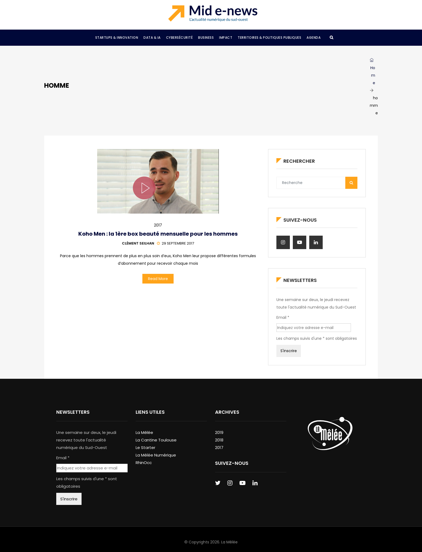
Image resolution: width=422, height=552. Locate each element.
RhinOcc (144, 462)
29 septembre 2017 (175, 243)
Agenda (314, 37)
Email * (282, 317)
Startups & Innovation (116, 37)
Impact (225, 37)
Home (372, 72)
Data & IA (152, 37)
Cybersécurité (179, 37)
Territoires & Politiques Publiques (269, 37)
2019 (219, 432)
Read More (158, 278)
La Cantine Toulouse (156, 440)
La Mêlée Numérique (156, 455)
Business (206, 37)
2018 (219, 440)
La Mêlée (144, 432)
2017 (158, 225)
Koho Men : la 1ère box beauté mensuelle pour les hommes (158, 234)
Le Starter (145, 447)
